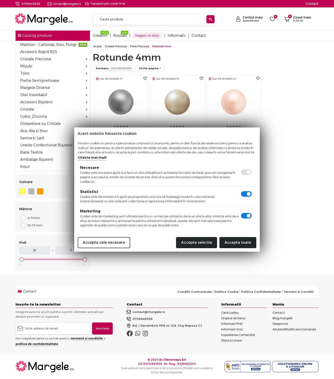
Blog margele (282, 318)
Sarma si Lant (53, 138)
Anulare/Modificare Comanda (294, 329)
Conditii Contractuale (194, 292)
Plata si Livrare (231, 340)
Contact (312, 4)
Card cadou (230, 312)
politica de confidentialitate (37, 344)
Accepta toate (238, 242)
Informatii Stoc (232, 329)
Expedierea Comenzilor (238, 335)
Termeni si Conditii (298, 292)
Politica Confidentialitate (261, 292)
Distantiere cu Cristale (40, 123)
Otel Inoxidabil (53, 95)
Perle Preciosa (139, 46)
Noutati (120, 35)
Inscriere (102, 328)
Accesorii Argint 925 (38, 52)
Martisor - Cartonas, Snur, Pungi (53, 44)
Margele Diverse (53, 87)
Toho (53, 73)
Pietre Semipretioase (53, 80)
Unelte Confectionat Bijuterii (46, 145)
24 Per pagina (149, 68)
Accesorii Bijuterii (53, 102)
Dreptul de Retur (233, 318)
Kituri (25, 166)
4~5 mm (32, 217)
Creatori (100, 35)
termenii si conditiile (87, 338)
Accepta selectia (196, 242)
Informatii (177, 35)
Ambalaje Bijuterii (53, 159)
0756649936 (31, 4)
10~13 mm (33, 225)
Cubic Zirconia (53, 116)
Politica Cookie (226, 292)
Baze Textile (31, 152)
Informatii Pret (232, 323)
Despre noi (280, 323)
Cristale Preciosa (53, 59)
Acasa (97, 46)
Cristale (53, 109)
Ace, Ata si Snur (53, 131)
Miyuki (53, 66)
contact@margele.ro (64, 4)
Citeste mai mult (92, 157)
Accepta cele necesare (104, 242)
